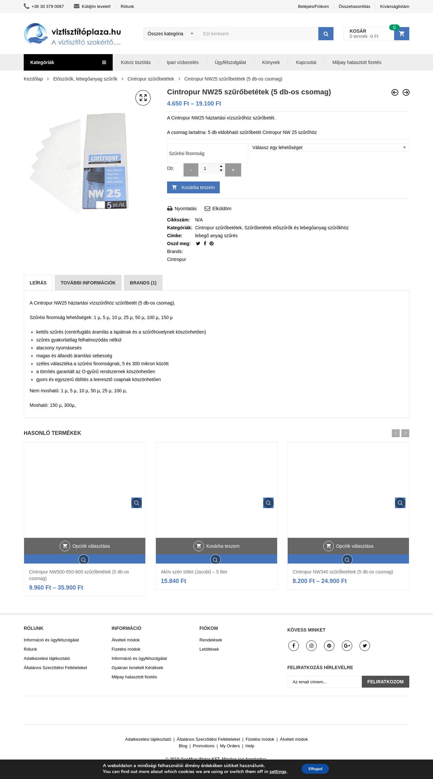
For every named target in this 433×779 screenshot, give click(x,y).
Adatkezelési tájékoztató (47, 658)
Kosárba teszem (198, 187)
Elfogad (315, 768)
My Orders (230, 745)
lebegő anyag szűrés (216, 235)
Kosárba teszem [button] (223, 561)
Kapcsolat (306, 62)
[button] (143, 98)
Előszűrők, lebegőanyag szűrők (85, 78)
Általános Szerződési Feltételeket (55, 667)
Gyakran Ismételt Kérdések (137, 667)
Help (249, 745)
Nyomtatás (182, 208)
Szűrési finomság (186, 153)
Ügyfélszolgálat (230, 62)
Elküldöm (218, 208)
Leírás (38, 282)
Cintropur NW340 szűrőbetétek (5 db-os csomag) (343, 571)
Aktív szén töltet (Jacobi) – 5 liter (194, 571)
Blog (183, 745)
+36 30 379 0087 (44, 7)
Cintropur (176, 259)
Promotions (204, 745)
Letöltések (209, 649)
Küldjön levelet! (92, 7)
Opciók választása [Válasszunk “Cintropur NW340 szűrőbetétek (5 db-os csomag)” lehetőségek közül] (355, 561)
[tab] (38, 283)
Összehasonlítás (354, 6)
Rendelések (210, 639)
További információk (88, 282)
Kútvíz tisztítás (136, 62)
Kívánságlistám (394, 6)
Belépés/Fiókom (313, 6)
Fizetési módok (126, 649)
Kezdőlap (33, 78)
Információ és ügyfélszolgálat (51, 639)
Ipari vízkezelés (182, 62)
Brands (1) (143, 282)
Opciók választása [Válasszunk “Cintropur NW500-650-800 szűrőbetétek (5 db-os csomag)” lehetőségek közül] (91, 561)
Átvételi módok (126, 639)
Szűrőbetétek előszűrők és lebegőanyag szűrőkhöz (296, 227)
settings (273, 772)
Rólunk (127, 6)
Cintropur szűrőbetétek (151, 78)
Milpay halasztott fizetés (357, 62)
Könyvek (271, 62)
